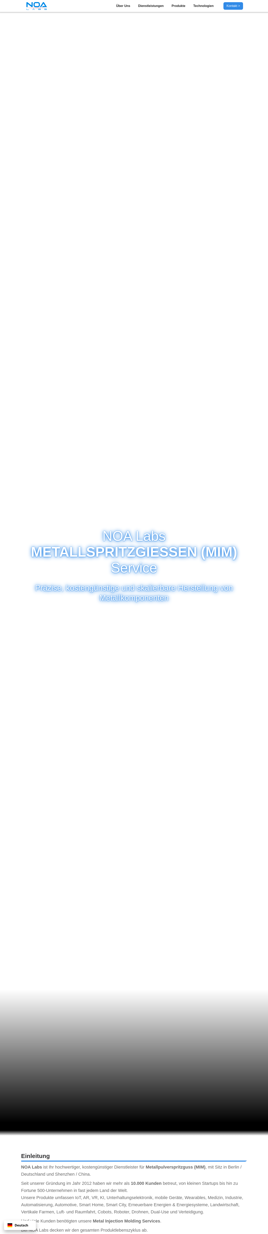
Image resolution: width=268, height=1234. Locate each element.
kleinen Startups (202, 1183)
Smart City (116, 1204)
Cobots (105, 1211)
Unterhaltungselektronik (129, 1197)
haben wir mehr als (111, 1183)
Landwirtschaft (224, 1204)
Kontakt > (233, 6)
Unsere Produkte (37, 1197)
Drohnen (140, 1211)
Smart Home (91, 1204)
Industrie (233, 1197)
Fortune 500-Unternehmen (46, 1190)
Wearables (195, 1197)
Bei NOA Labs (35, 1230)
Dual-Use (160, 1211)
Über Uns (123, 6)
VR (95, 1197)
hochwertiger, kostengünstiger (84, 1167)
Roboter (121, 1211)
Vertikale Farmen (37, 1211)
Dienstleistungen (151, 6)
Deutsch (18, 1225)
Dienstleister (126, 1167)
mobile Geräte (168, 1197)
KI (102, 1197)
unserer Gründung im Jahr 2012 (61, 1183)
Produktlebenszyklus (121, 1230)
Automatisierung (37, 1204)
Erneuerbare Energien (149, 1204)
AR (86, 1197)
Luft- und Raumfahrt (75, 1211)
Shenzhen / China (72, 1174)
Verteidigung (190, 1211)
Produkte (178, 6)
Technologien (203, 6)
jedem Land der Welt (107, 1190)
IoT (78, 1197)
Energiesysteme (192, 1204)
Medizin (215, 1197)
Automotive (66, 1204)
